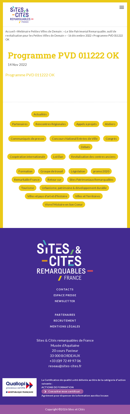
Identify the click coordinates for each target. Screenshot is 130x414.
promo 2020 (101, 171)
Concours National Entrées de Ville (75, 138)
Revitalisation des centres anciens (93, 156)
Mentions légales (65, 326)
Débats (85, 147)
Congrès (111, 138)
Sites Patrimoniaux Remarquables (91, 179)
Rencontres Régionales (51, 124)
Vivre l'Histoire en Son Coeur (64, 204)
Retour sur (54, 179)
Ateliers (110, 124)
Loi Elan (58, 156)
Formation (25, 171)
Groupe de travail (51, 171)
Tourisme (27, 188)
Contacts (65, 289)
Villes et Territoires (87, 196)
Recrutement (65, 320)
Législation (78, 171)
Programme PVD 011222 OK (21, 14)
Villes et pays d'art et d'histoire (47, 196)
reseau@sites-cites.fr (65, 366)
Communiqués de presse (27, 138)
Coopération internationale (27, 156)
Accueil (10, 31)
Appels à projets (86, 124)
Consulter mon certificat (64, 391)
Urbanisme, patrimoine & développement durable (74, 188)
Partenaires (20, 124)
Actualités (40, 114)
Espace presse (65, 295)
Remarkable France (27, 179)
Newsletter (65, 301)
